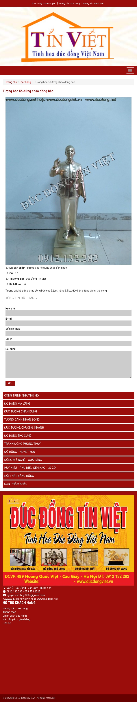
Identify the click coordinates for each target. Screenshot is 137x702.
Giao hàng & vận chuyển (43, 3)
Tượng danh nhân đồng (22, 419)
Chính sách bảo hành (15, 615)
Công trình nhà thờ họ (21, 395)
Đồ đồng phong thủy (19, 452)
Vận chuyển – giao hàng (16, 619)
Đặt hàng (26, 82)
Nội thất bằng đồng (19, 476)
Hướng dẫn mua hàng (69, 3)
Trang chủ (11, 82)
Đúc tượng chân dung (20, 411)
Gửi (10, 383)
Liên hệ (7, 623)
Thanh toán (9, 612)
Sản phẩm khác (15, 484)
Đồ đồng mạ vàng (17, 403)
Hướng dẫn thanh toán (93, 3)
